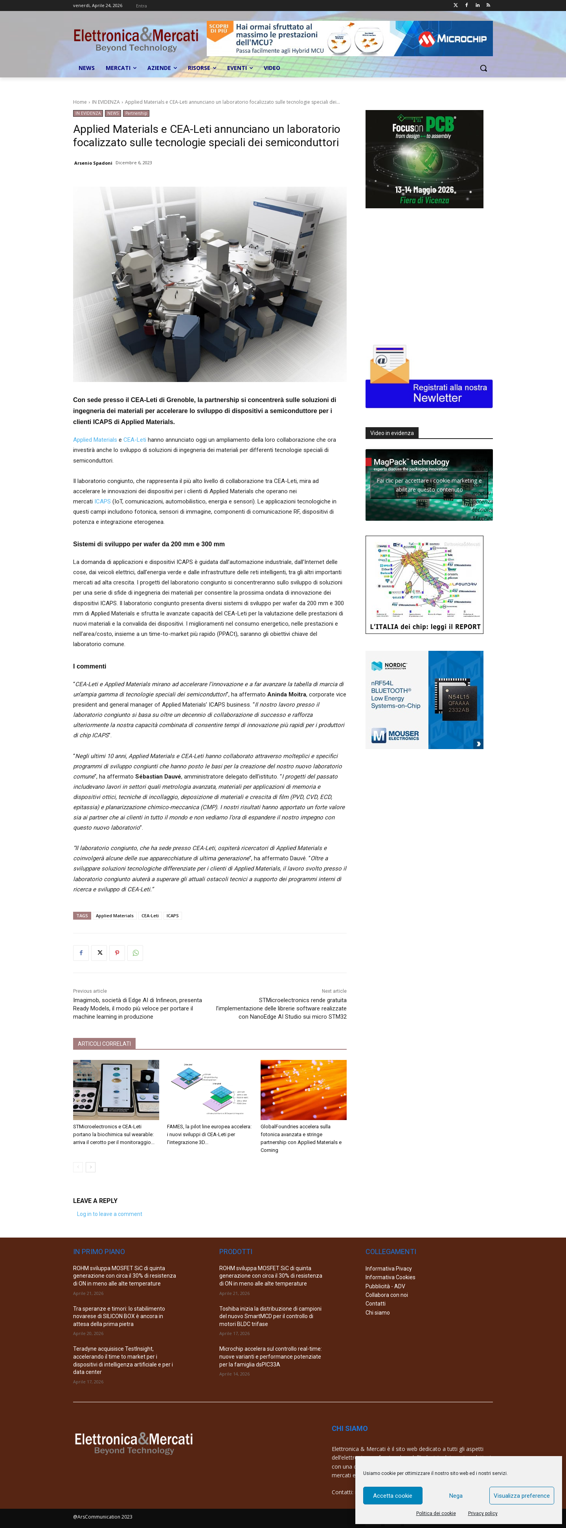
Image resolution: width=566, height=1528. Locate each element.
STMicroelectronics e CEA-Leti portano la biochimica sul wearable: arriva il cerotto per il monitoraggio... (113, 1134)
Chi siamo (378, 1312)
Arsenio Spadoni (93, 163)
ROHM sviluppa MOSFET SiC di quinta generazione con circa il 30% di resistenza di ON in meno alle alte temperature (124, 1276)
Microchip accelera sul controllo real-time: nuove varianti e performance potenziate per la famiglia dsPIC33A (270, 1356)
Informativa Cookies (390, 1277)
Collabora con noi (387, 1295)
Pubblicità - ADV (385, 1286)
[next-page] (91, 1167)
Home (80, 102)
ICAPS (102, 501)
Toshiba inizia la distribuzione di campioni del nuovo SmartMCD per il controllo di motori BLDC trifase (270, 1316)
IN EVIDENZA (106, 102)
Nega (456, 1495)
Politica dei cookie (436, 1513)
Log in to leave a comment (109, 1214)
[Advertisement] (424, 274)
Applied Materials (95, 439)
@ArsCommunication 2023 (102, 1516)
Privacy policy (483, 1513)
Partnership (136, 113)
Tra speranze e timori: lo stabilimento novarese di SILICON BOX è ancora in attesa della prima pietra (119, 1316)
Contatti (376, 1303)
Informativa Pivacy (389, 1268)
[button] (483, 68)
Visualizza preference (522, 1495)
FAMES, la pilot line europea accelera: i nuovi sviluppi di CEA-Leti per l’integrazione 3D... (209, 1134)
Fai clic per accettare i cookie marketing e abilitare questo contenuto (429, 485)
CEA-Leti (134, 439)
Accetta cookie (392, 1495)
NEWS (113, 113)
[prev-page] (78, 1167)
